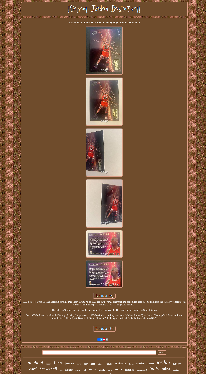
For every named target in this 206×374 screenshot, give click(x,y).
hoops (131, 364)
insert (77, 370)
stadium (176, 370)
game (102, 369)
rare (150, 363)
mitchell (129, 369)
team (79, 364)
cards (48, 364)
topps (118, 369)
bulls (154, 368)
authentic (120, 363)
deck (92, 369)
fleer (58, 362)
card (33, 369)
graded (110, 370)
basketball (48, 368)
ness (92, 363)
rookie (140, 363)
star (86, 363)
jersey (69, 363)
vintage (108, 363)
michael (35, 362)
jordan (163, 362)
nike (100, 364)
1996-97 (177, 363)
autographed (142, 370)
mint (166, 369)
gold (61, 370)
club (84, 370)
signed (69, 369)
